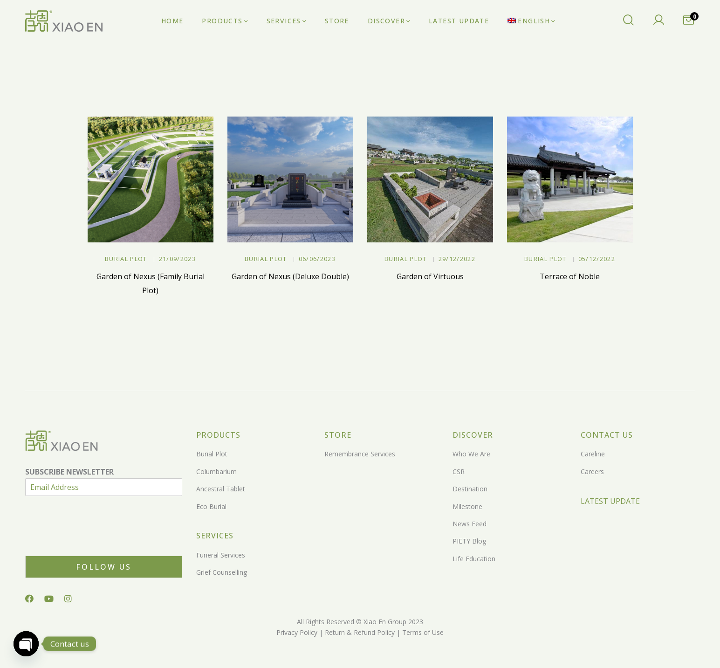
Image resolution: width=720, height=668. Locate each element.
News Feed (470, 523)
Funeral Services (220, 555)
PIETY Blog (469, 541)
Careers (592, 471)
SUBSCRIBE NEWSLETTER (69, 472)
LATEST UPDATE (610, 501)
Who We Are (471, 453)
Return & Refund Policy (359, 632)
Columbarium (216, 471)
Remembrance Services (359, 453)
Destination (470, 488)
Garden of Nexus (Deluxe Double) (290, 276)
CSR (459, 471)
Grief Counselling (221, 572)
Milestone (467, 506)
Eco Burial (211, 506)
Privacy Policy (296, 632)
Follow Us (103, 567)
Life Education (474, 558)
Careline (593, 453)
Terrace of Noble (570, 276)
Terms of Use (422, 632)
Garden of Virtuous (430, 276)
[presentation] (96, 540)
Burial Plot (126, 259)
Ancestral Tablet (220, 488)
